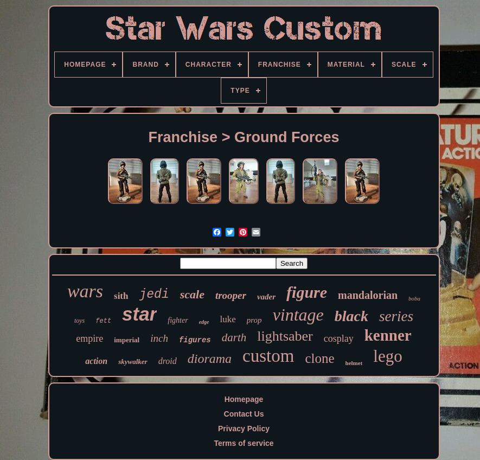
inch (159, 338)
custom (268, 356)
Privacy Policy (244, 428)
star (139, 313)
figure (306, 292)
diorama (210, 359)
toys (79, 320)
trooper (230, 295)
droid (167, 361)
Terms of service (243, 443)
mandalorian (368, 295)
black (351, 316)
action (96, 361)
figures (195, 340)
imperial (126, 340)
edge (204, 322)
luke (228, 319)
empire (89, 338)
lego (387, 356)
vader (266, 296)
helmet (354, 363)
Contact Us (244, 414)
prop (254, 320)
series (396, 316)
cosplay (339, 338)
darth (234, 337)
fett (103, 321)
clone (319, 358)
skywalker (132, 361)
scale (192, 294)
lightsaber (285, 336)
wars (85, 291)
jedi (154, 295)
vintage (298, 314)
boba (414, 298)
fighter (178, 320)
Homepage (244, 399)
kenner (388, 335)
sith (121, 296)
